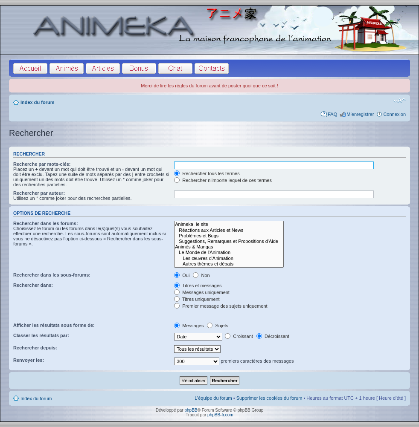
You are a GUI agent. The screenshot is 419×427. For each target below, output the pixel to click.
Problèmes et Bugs (229, 236)
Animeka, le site (229, 224)
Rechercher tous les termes (207, 173)
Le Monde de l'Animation (229, 252)
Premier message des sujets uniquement (220, 306)
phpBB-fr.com (220, 415)
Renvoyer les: (28, 360)
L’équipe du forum (213, 398)
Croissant (239, 336)
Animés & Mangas (229, 247)
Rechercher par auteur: (39, 193)
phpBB (190, 410)
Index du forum (37, 102)
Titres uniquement (197, 299)
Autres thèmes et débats (229, 264)
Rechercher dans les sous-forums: (51, 274)
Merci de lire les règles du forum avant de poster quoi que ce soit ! (209, 85)
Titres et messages (197, 285)
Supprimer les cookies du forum (269, 398)
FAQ (332, 114)
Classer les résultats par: (41, 335)
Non (201, 275)
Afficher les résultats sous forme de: (54, 325)
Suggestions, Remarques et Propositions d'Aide (229, 241)
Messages (189, 325)
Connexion (394, 114)
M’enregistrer (360, 114)
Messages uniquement (202, 292)
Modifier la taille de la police (399, 100)
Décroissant (272, 336)
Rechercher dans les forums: (45, 223)
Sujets (217, 325)
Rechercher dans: (33, 285)
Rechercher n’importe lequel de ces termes (223, 180)
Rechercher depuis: (35, 347)
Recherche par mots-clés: (42, 164)
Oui (181, 275)
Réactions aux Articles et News (229, 230)
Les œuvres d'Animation (229, 258)
